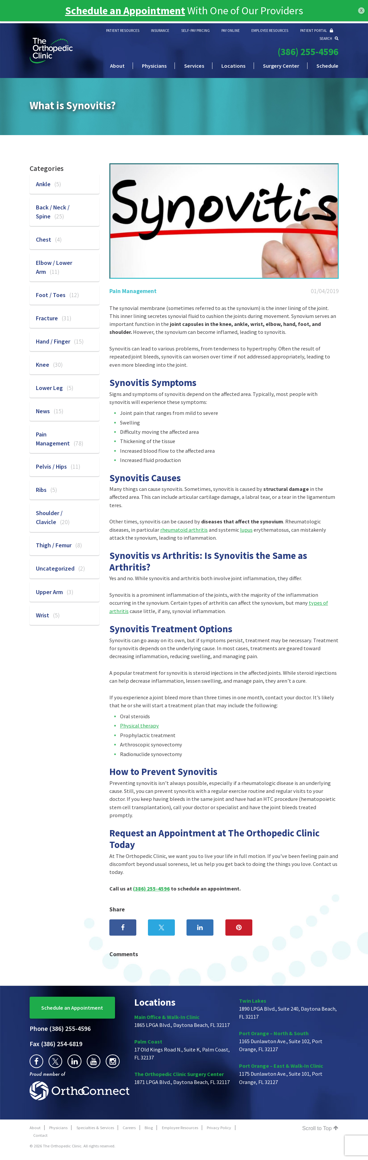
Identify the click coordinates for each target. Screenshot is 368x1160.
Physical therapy (139, 725)
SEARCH (328, 38)
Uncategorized (60, 568)
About (117, 65)
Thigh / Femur (59, 545)
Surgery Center (281, 65)
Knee (49, 364)
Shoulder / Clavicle (52, 517)
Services (194, 65)
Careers (129, 1127)
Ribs (46, 490)
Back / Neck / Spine (52, 211)
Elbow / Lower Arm (54, 267)
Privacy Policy (219, 1127)
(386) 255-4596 (308, 52)
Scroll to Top (320, 1128)
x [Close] (361, 10)
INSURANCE (160, 30)
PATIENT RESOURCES (122, 30)
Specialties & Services (95, 1127)
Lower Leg (54, 388)
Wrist (48, 615)
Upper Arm (54, 592)
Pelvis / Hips (58, 466)
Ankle (48, 184)
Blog (149, 1127)
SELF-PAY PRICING (195, 30)
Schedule (327, 65)
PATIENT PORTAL (316, 30)
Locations (233, 65)
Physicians (154, 65)
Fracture (53, 318)
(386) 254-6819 (56, 1044)
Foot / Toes (57, 295)
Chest (48, 239)
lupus (246, 529)
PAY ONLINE (230, 30)
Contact (40, 1135)
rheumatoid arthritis (184, 529)
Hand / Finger (59, 341)
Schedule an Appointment (72, 1007)
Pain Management (133, 291)
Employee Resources (180, 1127)
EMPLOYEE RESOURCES (269, 30)
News (49, 411)
